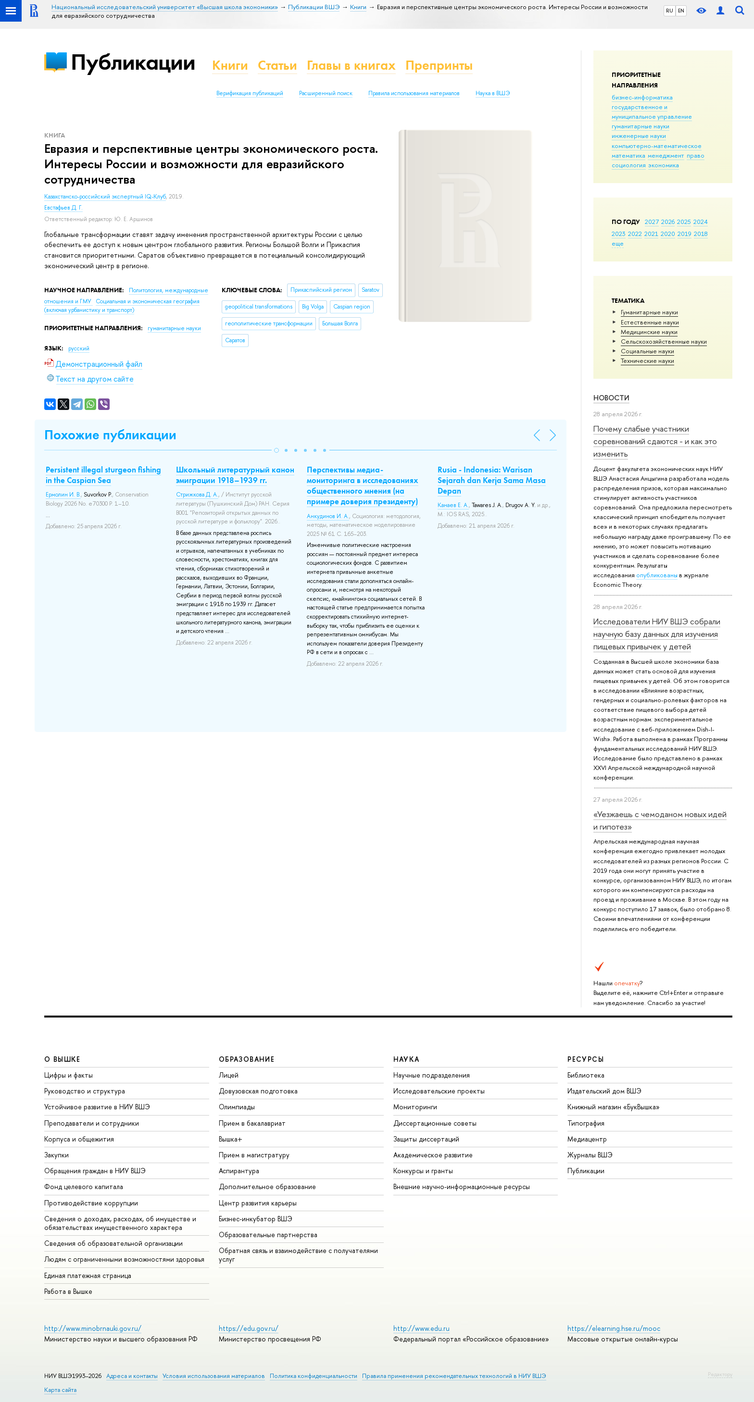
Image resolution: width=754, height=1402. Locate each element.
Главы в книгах (351, 65)
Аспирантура (239, 1170)
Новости (611, 398)
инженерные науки (639, 135)
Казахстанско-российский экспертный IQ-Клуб (105, 196)
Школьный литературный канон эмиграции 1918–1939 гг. (235, 474)
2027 (652, 221)
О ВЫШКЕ (62, 1059)
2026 (668, 221)
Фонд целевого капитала (83, 1186)
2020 (668, 233)
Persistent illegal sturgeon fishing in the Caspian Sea (103, 474)
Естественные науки (650, 322)
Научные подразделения (431, 1074)
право (695, 155)
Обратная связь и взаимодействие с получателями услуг (298, 1255)
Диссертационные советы (435, 1123)
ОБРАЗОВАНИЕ (247, 1059)
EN (681, 10)
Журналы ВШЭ (590, 1154)
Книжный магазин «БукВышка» (613, 1106)
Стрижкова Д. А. (197, 494)
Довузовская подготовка (258, 1090)
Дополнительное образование (267, 1186)
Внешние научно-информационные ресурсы (461, 1186)
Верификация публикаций (249, 93)
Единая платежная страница (87, 1275)
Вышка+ (230, 1138)
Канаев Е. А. (453, 505)
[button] (276, 450)
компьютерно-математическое (657, 145)
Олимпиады (237, 1106)
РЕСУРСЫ (585, 1059)
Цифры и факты (68, 1074)
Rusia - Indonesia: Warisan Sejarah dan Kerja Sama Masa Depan (492, 480)
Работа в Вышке (68, 1291)
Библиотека (585, 1074)
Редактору (720, 1374)
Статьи (277, 65)
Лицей (229, 1074)
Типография (585, 1123)
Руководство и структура (84, 1090)
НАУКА (406, 1059)
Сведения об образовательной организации (113, 1243)
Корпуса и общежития (79, 1138)
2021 (651, 233)
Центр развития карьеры (258, 1202)
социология (629, 165)
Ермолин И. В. (63, 494)
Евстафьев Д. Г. (63, 207)
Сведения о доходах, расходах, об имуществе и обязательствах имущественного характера (120, 1223)
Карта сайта (60, 1390)
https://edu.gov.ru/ (248, 1328)
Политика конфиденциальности (313, 1376)
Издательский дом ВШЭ (604, 1090)
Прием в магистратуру (254, 1154)
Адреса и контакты (132, 1376)
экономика (663, 165)
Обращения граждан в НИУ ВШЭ (95, 1170)
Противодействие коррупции (91, 1202)
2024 (700, 221)
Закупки (56, 1154)
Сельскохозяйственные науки (664, 341)
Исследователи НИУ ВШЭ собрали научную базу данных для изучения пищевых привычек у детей (656, 634)
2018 (701, 233)
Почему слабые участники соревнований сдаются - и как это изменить (655, 441)
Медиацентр (587, 1138)
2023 (619, 233)
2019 (684, 233)
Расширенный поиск (325, 93)
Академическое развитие (433, 1154)
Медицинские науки (649, 331)
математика (628, 155)
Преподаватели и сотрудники (91, 1123)
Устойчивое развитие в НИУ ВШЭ (97, 1106)
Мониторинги (415, 1106)
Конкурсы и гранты (423, 1170)
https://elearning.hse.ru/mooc (613, 1328)
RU (669, 10)
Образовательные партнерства (268, 1234)
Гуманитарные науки (649, 312)
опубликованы (657, 575)
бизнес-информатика (642, 97)
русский (78, 348)
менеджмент (666, 155)
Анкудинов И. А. (328, 516)
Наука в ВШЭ (493, 93)
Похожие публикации (110, 434)
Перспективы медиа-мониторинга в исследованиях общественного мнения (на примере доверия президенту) (362, 485)
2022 (635, 233)
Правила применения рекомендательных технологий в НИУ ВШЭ (454, 1376)
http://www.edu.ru (421, 1328)
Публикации (133, 61)
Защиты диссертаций (426, 1138)
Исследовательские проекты (439, 1090)
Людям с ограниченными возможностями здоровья (124, 1259)
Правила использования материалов (414, 93)
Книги (230, 65)
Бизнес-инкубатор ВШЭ (255, 1218)
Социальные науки (647, 351)
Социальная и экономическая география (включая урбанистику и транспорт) (122, 306)
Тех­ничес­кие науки (647, 360)
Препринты (439, 65)
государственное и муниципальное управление (652, 111)
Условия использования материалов (214, 1376)
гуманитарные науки (640, 126)
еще (618, 243)
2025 (684, 221)
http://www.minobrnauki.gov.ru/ (92, 1328)
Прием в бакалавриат (252, 1123)
